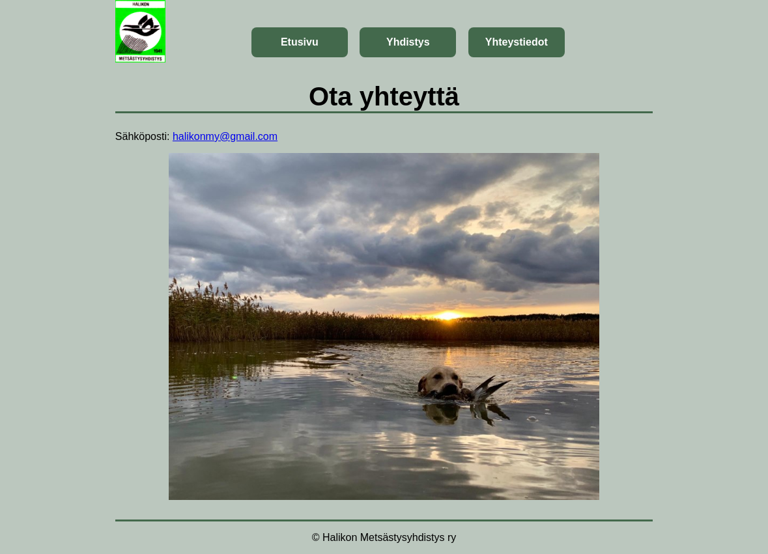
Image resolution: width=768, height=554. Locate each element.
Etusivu (300, 42)
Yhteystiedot (516, 42)
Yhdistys (408, 42)
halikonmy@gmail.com (225, 136)
